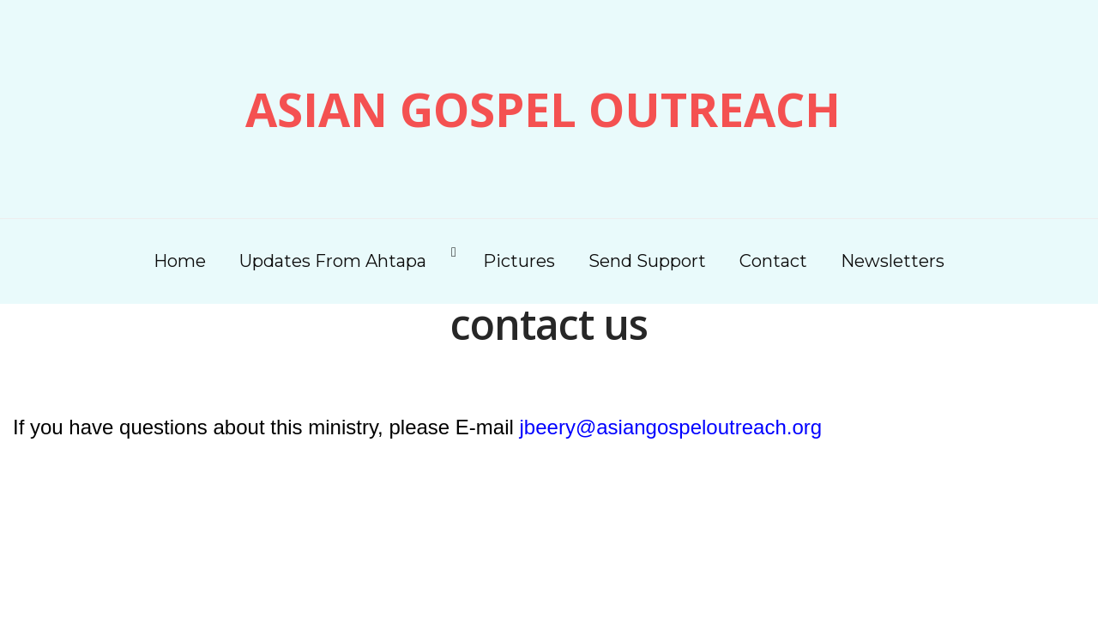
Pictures (519, 261)
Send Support (647, 261)
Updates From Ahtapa (332, 261)
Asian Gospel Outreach (543, 109)
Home (180, 261)
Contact (773, 261)
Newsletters (892, 261)
